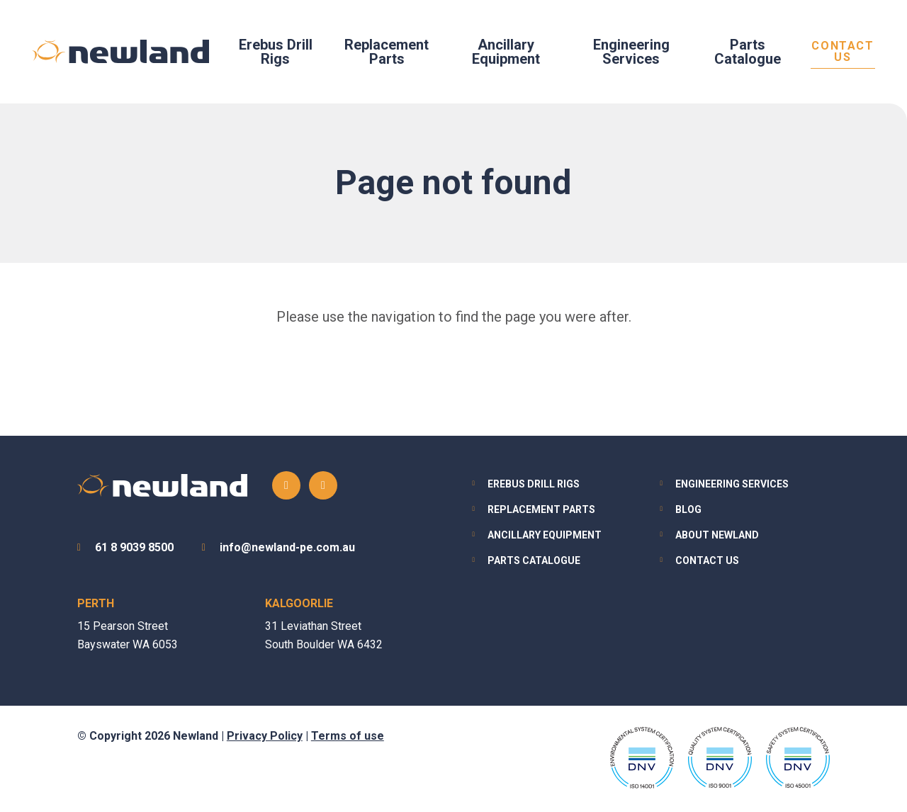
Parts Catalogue (747, 51)
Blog (688, 509)
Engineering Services (631, 51)
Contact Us (842, 52)
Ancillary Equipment (506, 51)
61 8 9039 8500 (134, 547)
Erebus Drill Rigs (275, 51)
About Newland (717, 535)
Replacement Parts (386, 51)
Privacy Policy (265, 736)
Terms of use (347, 736)
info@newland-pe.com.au (287, 547)
